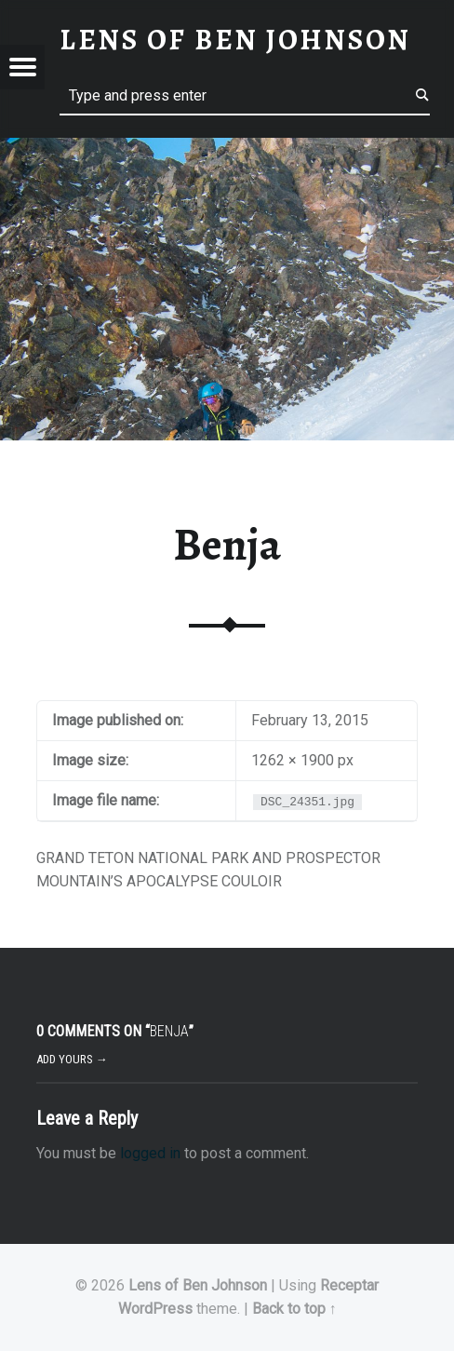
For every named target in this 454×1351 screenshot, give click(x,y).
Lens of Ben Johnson (197, 1285)
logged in (150, 1153)
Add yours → (72, 1059)
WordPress (155, 1308)
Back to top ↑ (294, 1308)
